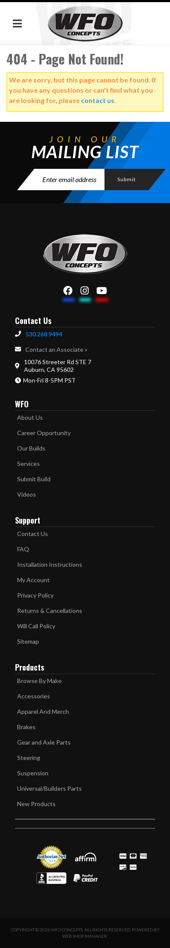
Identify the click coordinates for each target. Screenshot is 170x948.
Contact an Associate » (56, 349)
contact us (97, 100)
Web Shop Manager (84, 936)
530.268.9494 (43, 334)
